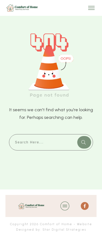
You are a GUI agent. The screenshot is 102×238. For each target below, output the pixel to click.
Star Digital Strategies (64, 229)
